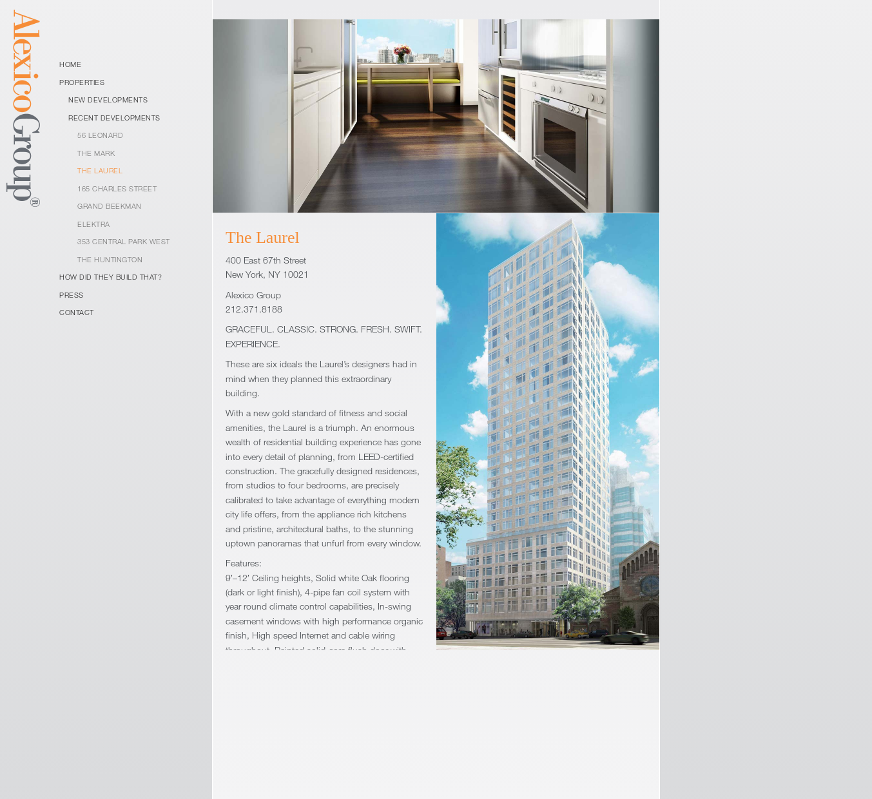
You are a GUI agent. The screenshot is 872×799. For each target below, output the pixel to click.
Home (70, 64)
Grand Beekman (109, 206)
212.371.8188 (254, 308)
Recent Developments (114, 117)
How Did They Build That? (110, 277)
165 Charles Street (117, 188)
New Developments (108, 99)
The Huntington (109, 259)
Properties (81, 82)
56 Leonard (100, 135)
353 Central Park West (123, 241)
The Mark (96, 153)
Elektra (93, 224)
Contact (76, 312)
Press (71, 295)
